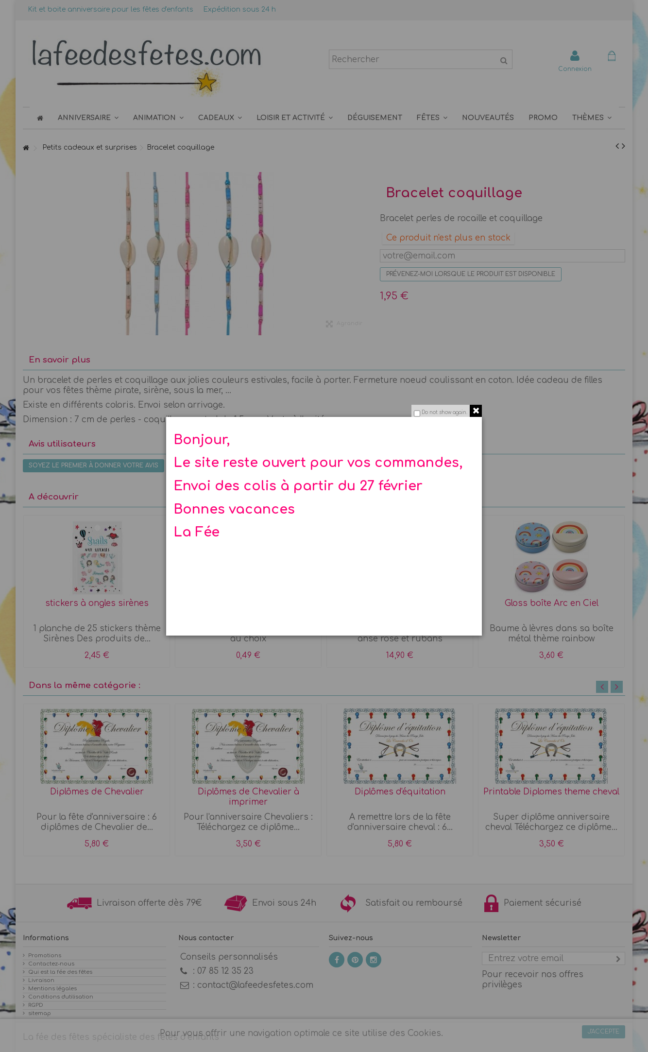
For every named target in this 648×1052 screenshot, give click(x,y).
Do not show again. (444, 412)
